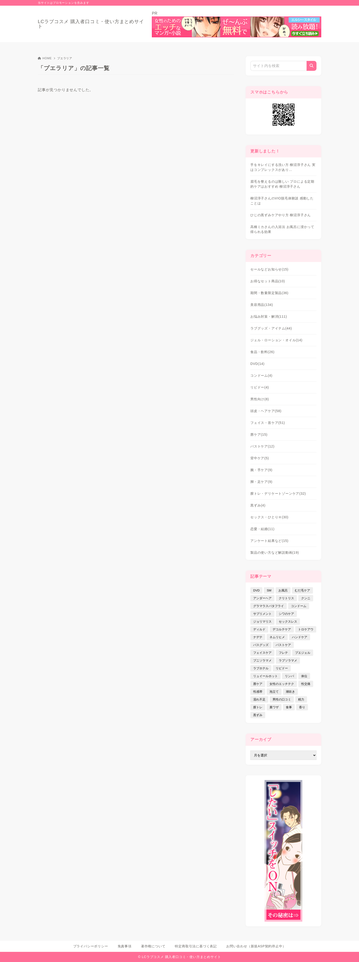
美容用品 (261, 305)
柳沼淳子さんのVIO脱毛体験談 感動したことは (282, 200)
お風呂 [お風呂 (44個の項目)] (283, 590)
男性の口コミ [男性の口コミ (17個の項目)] (282, 699)
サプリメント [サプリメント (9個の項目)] (262, 614)
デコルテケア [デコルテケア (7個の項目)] (282, 629)
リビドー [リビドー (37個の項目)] (282, 668)
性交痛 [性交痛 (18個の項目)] (305, 684)
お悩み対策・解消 (268, 316)
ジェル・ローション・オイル (276, 340)
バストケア (262, 446)
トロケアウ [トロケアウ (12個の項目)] (305, 629)
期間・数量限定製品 (269, 293)
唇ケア (259, 434)
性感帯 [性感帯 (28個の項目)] (257, 691)
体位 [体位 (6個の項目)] (304, 676)
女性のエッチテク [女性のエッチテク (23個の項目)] (281, 684)
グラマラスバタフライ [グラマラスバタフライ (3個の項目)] (268, 606)
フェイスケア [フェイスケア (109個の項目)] (262, 652)
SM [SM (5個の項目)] (269, 590)
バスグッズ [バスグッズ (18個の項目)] (261, 645)
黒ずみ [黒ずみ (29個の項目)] (257, 715)
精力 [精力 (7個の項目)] (301, 699)
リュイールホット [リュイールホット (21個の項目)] (265, 676)
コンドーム (261, 375)
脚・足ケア (261, 482)
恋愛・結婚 (262, 529)
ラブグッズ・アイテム (271, 328)
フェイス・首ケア (267, 423)
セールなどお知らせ (269, 269)
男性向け (259, 399)
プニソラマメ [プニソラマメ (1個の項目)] (262, 660)
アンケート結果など (269, 541)
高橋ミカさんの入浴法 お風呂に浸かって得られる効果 (282, 229)
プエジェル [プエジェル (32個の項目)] (302, 652)
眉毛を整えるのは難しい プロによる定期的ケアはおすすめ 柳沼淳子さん (282, 184)
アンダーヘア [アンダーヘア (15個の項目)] (262, 598)
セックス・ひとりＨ (269, 517)
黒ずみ (257, 505)
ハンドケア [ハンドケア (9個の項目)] (299, 637)
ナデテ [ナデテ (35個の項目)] (257, 637)
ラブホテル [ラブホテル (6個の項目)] (261, 668)
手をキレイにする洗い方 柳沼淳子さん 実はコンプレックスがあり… (283, 167)
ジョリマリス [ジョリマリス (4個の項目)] (262, 621)
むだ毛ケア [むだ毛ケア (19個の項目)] (302, 590)
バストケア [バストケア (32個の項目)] (283, 645)
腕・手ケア (261, 470)
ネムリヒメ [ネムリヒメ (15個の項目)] (277, 637)
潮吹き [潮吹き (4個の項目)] (290, 691)
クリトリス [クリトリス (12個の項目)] (286, 598)
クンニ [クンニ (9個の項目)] (305, 598)
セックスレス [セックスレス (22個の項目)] (288, 621)
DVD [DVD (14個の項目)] (256, 590)
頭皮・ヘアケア (266, 411)
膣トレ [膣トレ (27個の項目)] (257, 707)
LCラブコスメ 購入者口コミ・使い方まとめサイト (91, 24)
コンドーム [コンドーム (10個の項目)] (298, 606)
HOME (45, 58)
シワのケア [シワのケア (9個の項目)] (286, 614)
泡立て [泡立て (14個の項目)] (274, 691)
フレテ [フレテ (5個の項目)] (283, 652)
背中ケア (259, 458)
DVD (257, 364)
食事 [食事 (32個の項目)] (289, 707)
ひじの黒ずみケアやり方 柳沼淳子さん (280, 215)
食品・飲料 (262, 352)
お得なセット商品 (267, 281)
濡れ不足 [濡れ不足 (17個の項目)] (259, 699)
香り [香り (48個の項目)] (302, 707)
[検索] (311, 66)
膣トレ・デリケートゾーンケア (278, 493)
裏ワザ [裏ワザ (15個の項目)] (274, 707)
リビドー (259, 387)
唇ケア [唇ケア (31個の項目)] (257, 684)
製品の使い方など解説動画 (274, 552)
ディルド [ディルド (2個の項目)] (259, 629)
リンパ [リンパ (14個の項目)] (289, 676)
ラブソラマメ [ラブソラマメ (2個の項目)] (288, 660)
